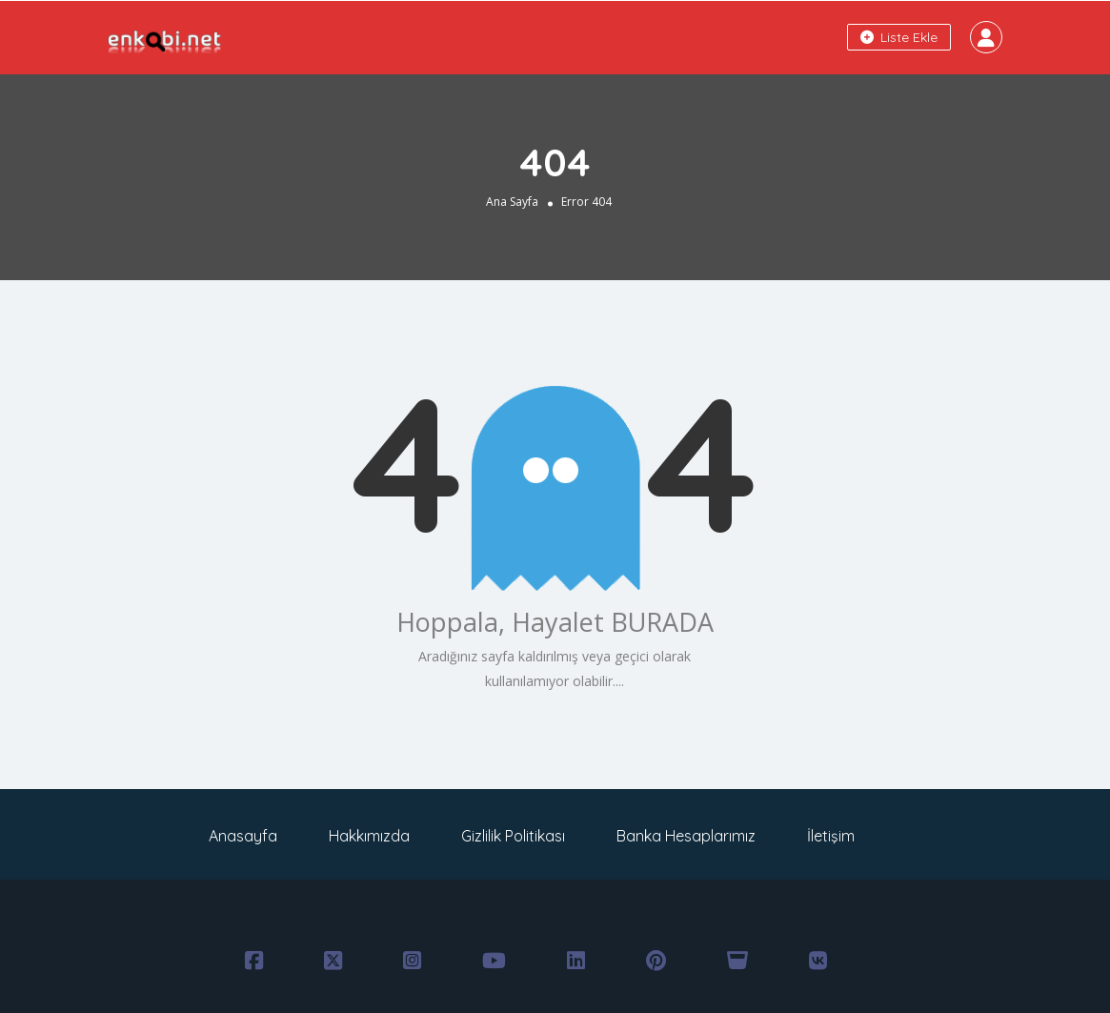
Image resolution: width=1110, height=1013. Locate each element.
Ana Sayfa (512, 201)
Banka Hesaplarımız (686, 835)
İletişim (831, 835)
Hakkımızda (369, 835)
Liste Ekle (899, 37)
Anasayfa (243, 835)
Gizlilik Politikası (513, 835)
